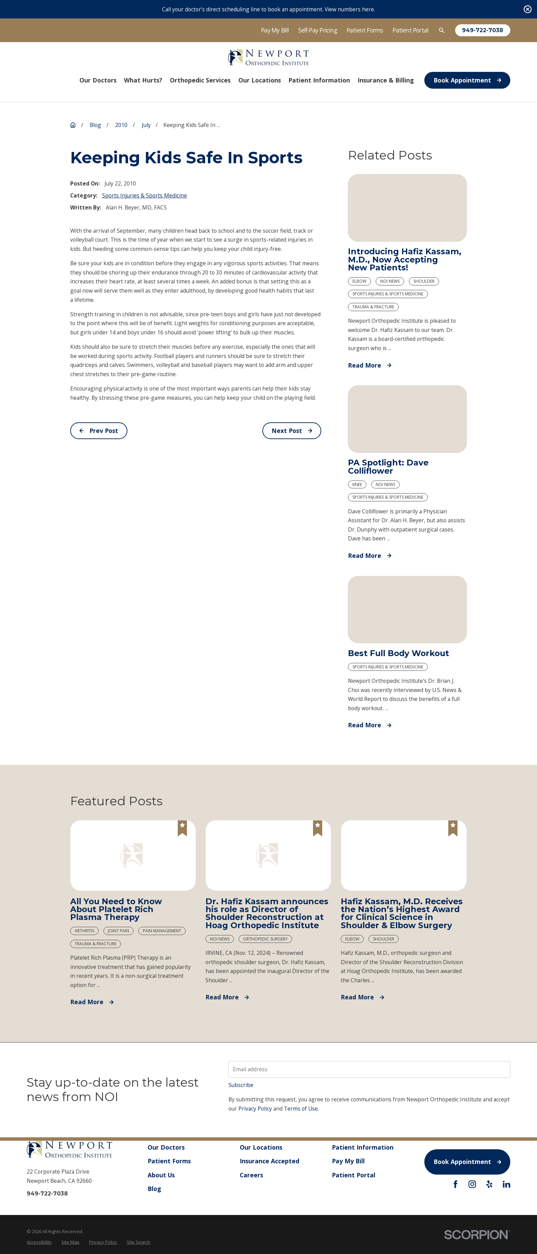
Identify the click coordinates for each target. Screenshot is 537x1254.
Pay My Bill (275, 30)
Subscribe (240, 1085)
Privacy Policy (255, 1108)
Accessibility (39, 1242)
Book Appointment (467, 80)
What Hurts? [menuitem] (143, 80)
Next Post (292, 430)
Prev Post (98, 430)
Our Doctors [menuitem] (97, 80)
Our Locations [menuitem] (259, 80)
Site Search (138, 1242)
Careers (251, 1175)
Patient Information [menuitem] (319, 80)
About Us (161, 1175)
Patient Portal (410, 30)
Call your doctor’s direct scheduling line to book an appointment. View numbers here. (268, 9)
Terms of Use (301, 1108)
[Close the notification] (528, 9)
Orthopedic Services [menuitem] (200, 80)
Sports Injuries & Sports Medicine (144, 195)
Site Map (70, 1242)
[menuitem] (39, 1242)
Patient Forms (365, 30)
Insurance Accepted (269, 1161)
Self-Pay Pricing (317, 30)
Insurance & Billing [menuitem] (386, 80)
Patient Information (363, 1147)
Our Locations (261, 1147)
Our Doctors (166, 1147)
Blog (154, 1189)
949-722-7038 (482, 30)
